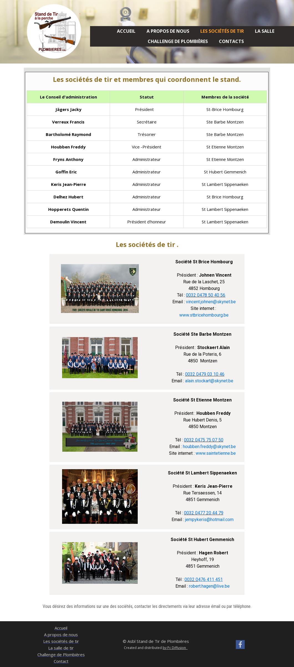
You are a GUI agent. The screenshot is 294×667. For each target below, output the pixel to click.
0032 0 (191, 579)
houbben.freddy (198, 446)
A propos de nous (168, 31)
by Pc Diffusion (175, 647)
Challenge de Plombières (178, 41)
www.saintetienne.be (216, 453)
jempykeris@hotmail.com (209, 519)
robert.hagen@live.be (209, 586)
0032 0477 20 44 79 (203, 513)
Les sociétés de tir (222, 31)
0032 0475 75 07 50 (203, 440)
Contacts (231, 41)
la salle (264, 31)
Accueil (126, 31)
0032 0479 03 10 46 (204, 374)
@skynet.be (222, 380)
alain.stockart (198, 380)
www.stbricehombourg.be (204, 315)
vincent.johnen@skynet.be (211, 301)
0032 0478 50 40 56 (205, 295)
